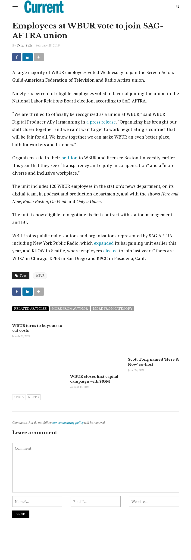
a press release (101, 122)
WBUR (40, 275)
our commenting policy (67, 405)
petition (69, 158)
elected (110, 251)
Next (33, 380)
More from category (112, 308)
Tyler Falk (24, 45)
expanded (104, 243)
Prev (19, 380)
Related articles (30, 308)
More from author (70, 308)
